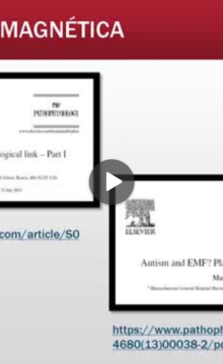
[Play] (112, 182)
